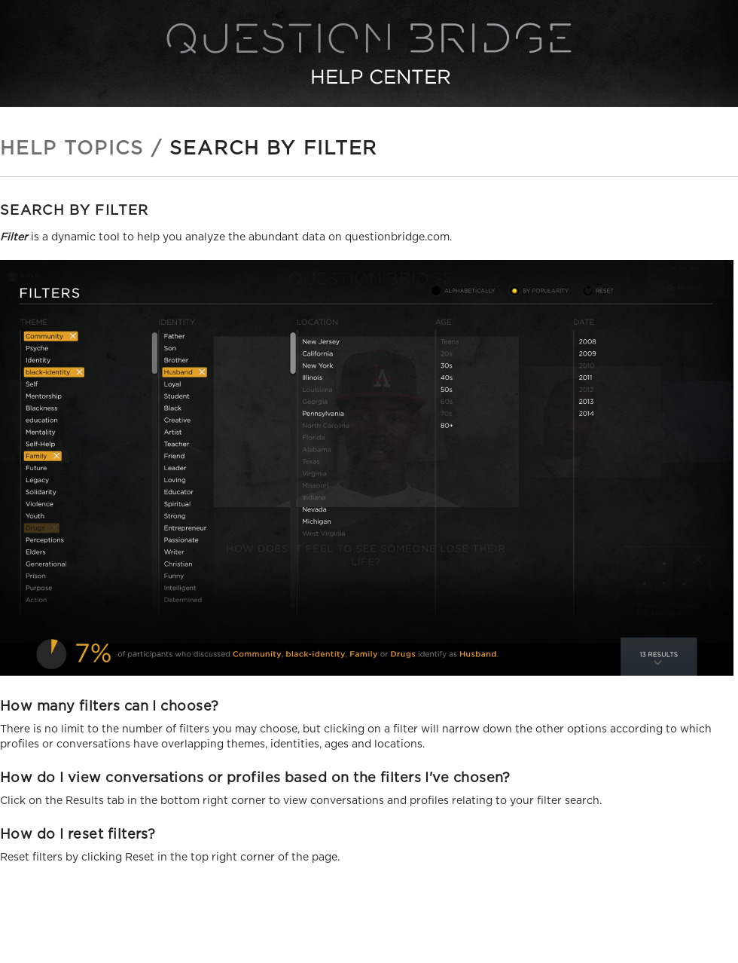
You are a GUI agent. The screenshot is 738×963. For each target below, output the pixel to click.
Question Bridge (369, 53)
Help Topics (72, 148)
